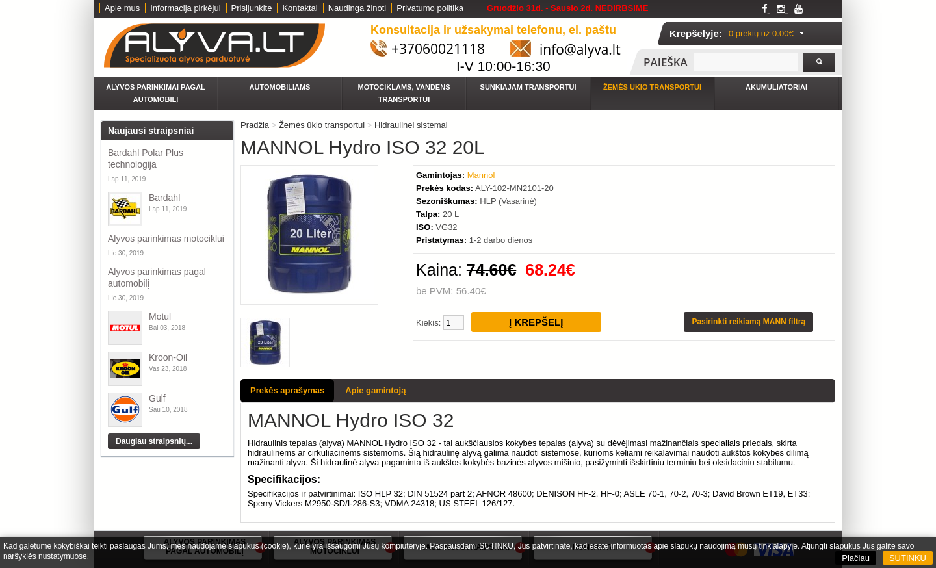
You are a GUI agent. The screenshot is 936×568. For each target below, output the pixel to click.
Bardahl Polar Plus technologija (145, 159)
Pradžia (254, 125)
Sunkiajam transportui (528, 87)
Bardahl (164, 197)
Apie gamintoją (375, 390)
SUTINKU (907, 558)
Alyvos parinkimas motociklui (166, 238)
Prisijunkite (251, 8)
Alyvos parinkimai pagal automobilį (155, 93)
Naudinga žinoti (357, 8)
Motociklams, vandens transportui (404, 93)
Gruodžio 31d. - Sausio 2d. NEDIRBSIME (567, 8)
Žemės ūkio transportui (652, 87)
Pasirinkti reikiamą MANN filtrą (748, 321)
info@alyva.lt (580, 49)
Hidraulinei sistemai (411, 125)
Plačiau (856, 558)
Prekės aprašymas (287, 390)
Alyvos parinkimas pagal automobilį (157, 277)
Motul (160, 316)
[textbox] (746, 62)
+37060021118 (438, 49)
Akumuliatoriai (776, 87)
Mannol (481, 175)
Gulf (157, 398)
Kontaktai (299, 8)
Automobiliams (280, 87)
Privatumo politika (429, 8)
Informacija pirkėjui (185, 8)
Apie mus (122, 8)
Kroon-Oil (168, 357)
